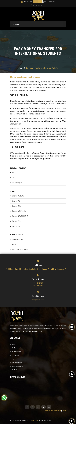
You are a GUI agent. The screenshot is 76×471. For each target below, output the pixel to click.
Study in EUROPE (17, 221)
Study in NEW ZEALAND (20, 216)
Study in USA (16, 206)
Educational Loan (17, 239)
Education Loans (16, 362)
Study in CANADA (18, 196)
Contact (13, 370)
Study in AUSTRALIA (19, 211)
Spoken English (17, 183)
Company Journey (16, 366)
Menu (16, 24)
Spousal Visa (16, 226)
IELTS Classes (15, 355)
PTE (13, 178)
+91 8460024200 (38, 283)
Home (20, 68)
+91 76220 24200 (38, 286)
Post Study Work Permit (20, 250)
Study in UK (16, 201)
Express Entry (15, 359)
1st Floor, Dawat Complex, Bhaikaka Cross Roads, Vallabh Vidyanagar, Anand (38, 269)
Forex (14, 244)
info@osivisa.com (38, 300)
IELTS (14, 173)
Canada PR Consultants (54, 411)
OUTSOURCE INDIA (32, 420)
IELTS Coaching (15, 351)
